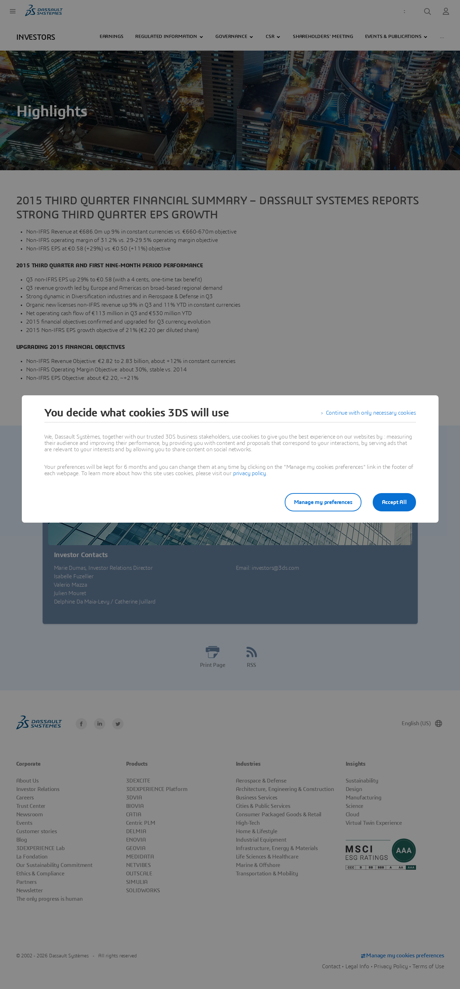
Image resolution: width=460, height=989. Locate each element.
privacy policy (249, 473)
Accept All (394, 502)
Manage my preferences (323, 502)
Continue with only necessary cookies (371, 413)
